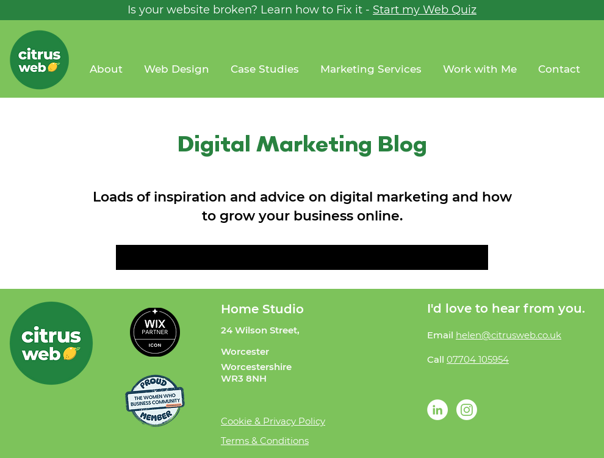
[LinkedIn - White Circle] (437, 409)
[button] (481, 69)
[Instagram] (466, 409)
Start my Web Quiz (424, 9)
